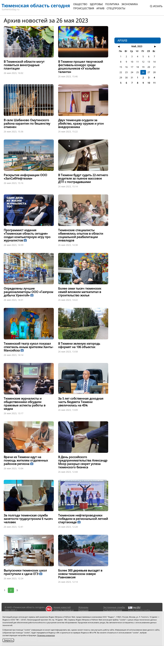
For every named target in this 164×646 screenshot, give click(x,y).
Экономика (129, 4)
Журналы (83, 607)
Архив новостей (62, 607)
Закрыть (8, 640)
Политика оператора (46, 635)
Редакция (83, 610)
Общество (80, 4)
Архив (100, 8)
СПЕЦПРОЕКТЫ (116, 8)
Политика (112, 4)
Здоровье (96, 4)
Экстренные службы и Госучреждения (114, 609)
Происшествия (83, 8)
